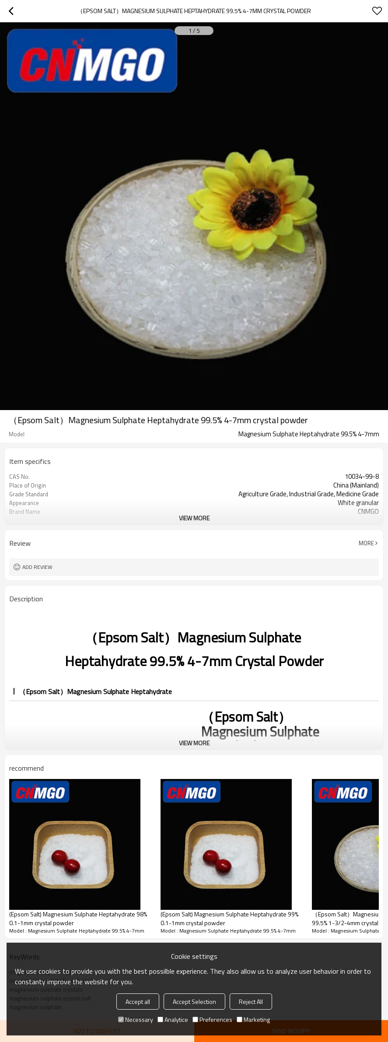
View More (194, 518)
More (366, 543)
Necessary (135, 1019)
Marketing (253, 1019)
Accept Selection (194, 1001)
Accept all (138, 1001)
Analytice (172, 1019)
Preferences (212, 1019)
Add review (37, 567)
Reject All (251, 1001)
